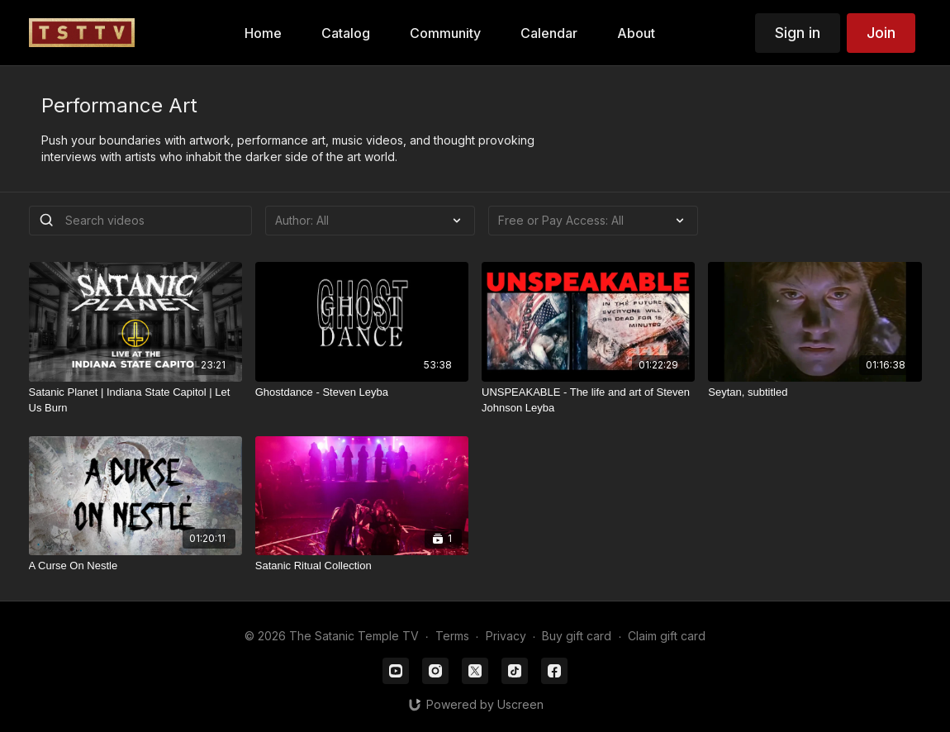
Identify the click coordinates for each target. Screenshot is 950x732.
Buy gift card (576, 636)
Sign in (797, 32)
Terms (452, 636)
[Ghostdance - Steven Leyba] (361, 392)
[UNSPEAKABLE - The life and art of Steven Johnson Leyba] (588, 400)
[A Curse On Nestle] (135, 566)
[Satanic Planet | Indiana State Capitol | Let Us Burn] (135, 400)
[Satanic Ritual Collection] (361, 566)
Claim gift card (666, 636)
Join (881, 32)
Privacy (506, 636)
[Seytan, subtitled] (814, 392)
